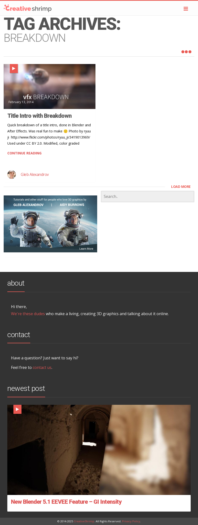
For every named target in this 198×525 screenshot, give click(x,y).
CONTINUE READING (24, 153)
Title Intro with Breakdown (39, 115)
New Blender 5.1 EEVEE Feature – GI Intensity (66, 501)
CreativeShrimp (84, 521)
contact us (42, 367)
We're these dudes (28, 313)
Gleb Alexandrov (35, 174)
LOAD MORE (181, 186)
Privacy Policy (131, 521)
